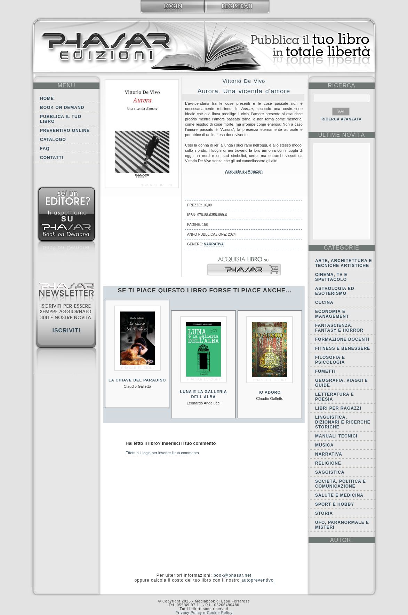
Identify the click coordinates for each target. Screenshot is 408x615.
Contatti (51, 157)
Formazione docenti (342, 339)
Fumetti (325, 371)
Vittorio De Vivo (244, 81)
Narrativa (214, 244)
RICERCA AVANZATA (341, 119)
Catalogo (53, 139)
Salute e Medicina (339, 495)
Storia (324, 513)
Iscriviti (66, 330)
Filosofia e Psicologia (330, 360)
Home (47, 98)
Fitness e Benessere (342, 348)
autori (341, 540)
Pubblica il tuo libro (60, 119)
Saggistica (330, 472)
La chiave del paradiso (137, 380)
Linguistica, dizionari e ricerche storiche (342, 422)
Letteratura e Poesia (334, 397)
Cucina (324, 302)
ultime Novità (341, 135)
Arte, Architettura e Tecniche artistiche (343, 263)
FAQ (45, 148)
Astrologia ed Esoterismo (334, 291)
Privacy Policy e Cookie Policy (204, 613)
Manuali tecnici (336, 436)
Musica (324, 445)
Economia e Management (332, 314)
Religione (328, 463)
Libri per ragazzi (338, 408)
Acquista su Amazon (244, 171)
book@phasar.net (232, 575)
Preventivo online (65, 130)
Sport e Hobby (334, 504)
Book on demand (62, 107)
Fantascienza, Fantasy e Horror (339, 328)
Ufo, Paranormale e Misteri (342, 525)
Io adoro (270, 392)
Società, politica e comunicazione (340, 484)
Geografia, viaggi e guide (341, 383)
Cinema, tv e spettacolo (331, 277)
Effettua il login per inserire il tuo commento (162, 453)
